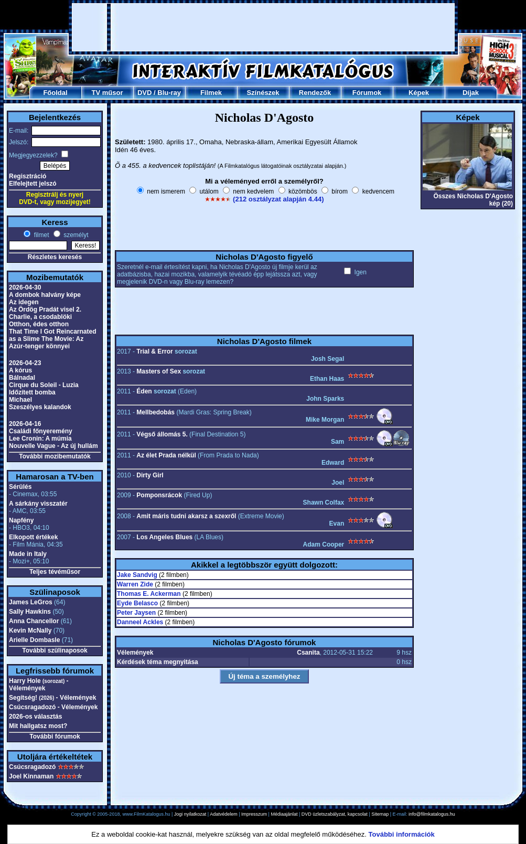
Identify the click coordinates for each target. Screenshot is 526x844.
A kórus (20, 370)
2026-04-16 (25, 424)
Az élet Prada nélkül (166, 455)
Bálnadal (22, 377)
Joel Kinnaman (31, 776)
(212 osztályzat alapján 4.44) (278, 199)
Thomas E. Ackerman (149, 593)
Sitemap (380, 814)
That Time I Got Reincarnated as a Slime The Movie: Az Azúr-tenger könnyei (52, 339)
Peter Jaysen (136, 612)
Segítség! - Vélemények (52, 697)
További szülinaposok (54, 650)
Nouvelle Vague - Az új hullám (53, 446)
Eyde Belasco (137, 603)
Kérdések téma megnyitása (157, 662)
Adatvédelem (224, 814)
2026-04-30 (25, 287)
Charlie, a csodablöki (40, 316)
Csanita (308, 652)
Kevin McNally (30, 630)
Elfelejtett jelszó (33, 183)
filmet (40, 235)
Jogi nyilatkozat (190, 814)
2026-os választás (35, 716)
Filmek (211, 93)
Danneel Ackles (140, 622)
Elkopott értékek (33, 537)
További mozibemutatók (54, 456)
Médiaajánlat (284, 814)
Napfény (21, 520)
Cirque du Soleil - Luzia (44, 385)
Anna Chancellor (34, 621)
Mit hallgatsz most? (38, 726)
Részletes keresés (55, 257)
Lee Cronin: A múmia (40, 438)
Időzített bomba (32, 392)
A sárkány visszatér (38, 503)
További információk (402, 834)
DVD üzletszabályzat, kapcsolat (335, 814)
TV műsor (107, 93)
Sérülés (20, 486)
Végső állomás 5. (161, 434)
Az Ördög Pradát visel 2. (45, 309)
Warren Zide (135, 584)
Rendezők (315, 93)
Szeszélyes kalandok (40, 407)
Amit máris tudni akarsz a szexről (186, 516)
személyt (75, 235)
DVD (144, 93)
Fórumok (367, 93)
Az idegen (24, 302)
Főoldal (55, 93)
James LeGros (30, 602)
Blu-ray (169, 93)
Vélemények (135, 652)
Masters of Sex (158, 371)
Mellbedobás (155, 412)
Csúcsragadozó (32, 767)
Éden (144, 391)
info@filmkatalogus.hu (432, 814)
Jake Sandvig (137, 575)
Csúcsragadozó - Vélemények (53, 707)
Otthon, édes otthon (39, 324)
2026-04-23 (25, 363)
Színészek (262, 93)
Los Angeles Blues (164, 537)
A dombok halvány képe (45, 294)
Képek (419, 93)
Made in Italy (28, 554)
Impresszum (254, 814)
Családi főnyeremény (40, 431)
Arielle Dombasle (34, 640)
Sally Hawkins (30, 611)
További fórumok (54, 736)
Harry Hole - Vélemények (39, 684)
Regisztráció (27, 176)
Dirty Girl (149, 475)
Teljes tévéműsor (54, 571)
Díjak (471, 93)
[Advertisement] (263, 27)
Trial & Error (154, 351)
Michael (20, 399)
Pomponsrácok (159, 495)
